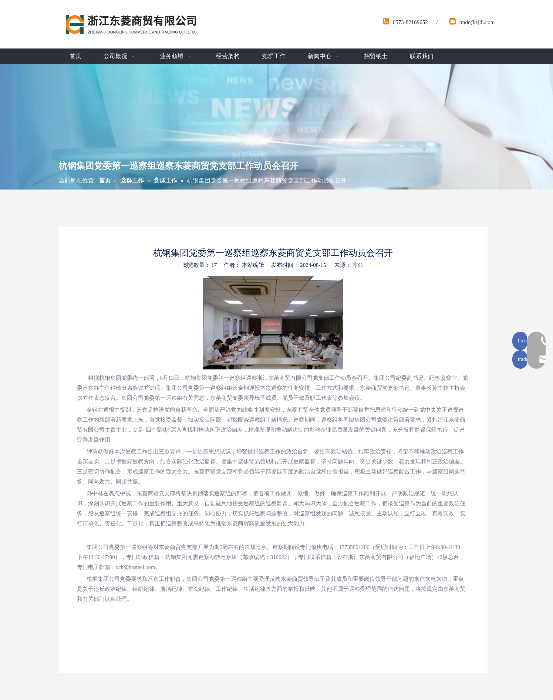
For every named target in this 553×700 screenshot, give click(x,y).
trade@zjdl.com (477, 22)
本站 (358, 265)
